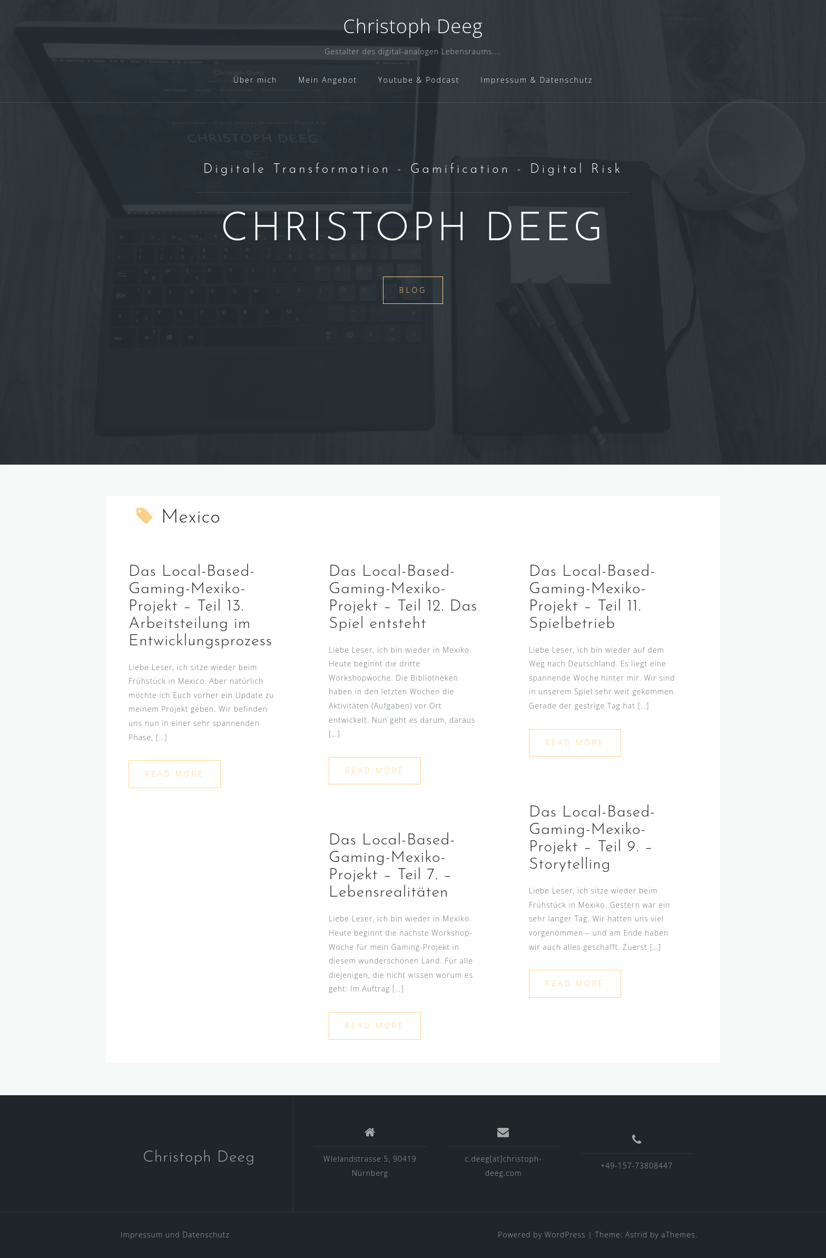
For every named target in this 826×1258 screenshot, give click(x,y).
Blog (413, 290)
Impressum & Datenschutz (536, 80)
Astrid (636, 1235)
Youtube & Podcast (418, 80)
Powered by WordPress (542, 1235)
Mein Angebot (327, 80)
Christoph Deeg (413, 26)
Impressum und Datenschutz (175, 1235)
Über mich (255, 80)
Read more (174, 774)
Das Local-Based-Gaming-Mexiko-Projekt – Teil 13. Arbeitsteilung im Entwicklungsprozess (200, 607)
